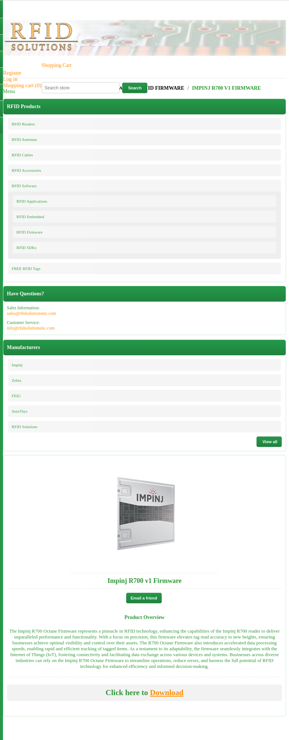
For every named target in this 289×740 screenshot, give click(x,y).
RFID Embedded (30, 216)
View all (269, 442)
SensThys (20, 411)
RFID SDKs (26, 247)
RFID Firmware (30, 232)
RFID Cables (22, 155)
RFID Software (24, 186)
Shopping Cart (56, 65)
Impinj (17, 365)
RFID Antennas (24, 139)
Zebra (16, 380)
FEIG (16, 396)
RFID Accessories (26, 170)
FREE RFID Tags (26, 268)
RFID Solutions (24, 426)
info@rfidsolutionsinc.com (30, 328)
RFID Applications (32, 201)
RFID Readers (23, 124)
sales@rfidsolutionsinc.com (31, 313)
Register (12, 73)
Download (166, 692)
